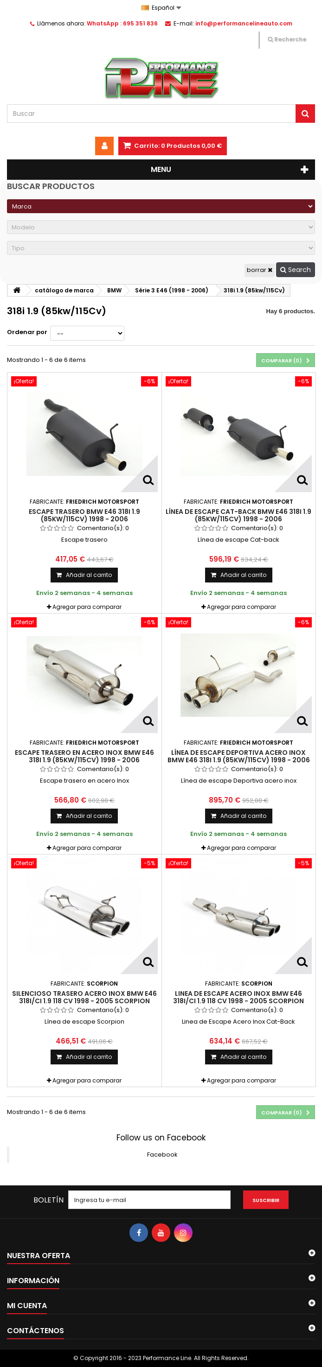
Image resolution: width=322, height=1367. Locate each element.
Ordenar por (27, 332)
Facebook (162, 1154)
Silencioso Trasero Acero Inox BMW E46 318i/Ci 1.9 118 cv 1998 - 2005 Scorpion (84, 997)
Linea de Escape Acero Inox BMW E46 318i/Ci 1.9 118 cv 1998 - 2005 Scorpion (238, 997)
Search (295, 269)
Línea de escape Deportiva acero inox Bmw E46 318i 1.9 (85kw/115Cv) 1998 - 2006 (238, 756)
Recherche (287, 39)
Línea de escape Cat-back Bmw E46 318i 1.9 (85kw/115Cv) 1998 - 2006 (238, 515)
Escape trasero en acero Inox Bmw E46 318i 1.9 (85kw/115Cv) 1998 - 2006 (84, 756)
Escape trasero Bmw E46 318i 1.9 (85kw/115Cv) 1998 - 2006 (84, 515)
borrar (259, 270)
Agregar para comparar (87, 607)
